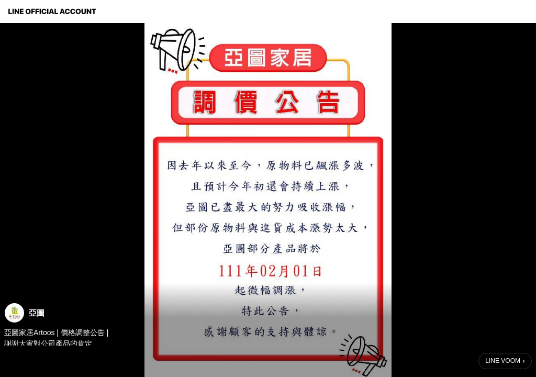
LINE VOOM (502, 360)
